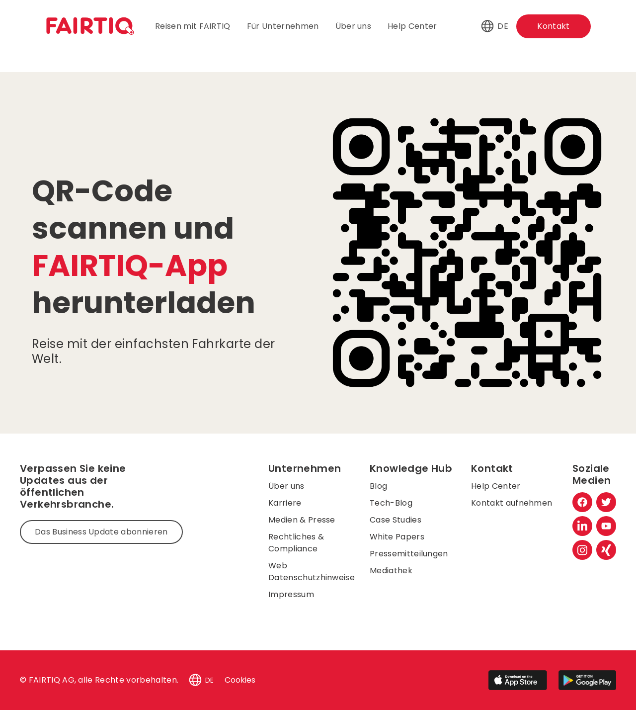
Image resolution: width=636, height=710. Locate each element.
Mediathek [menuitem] (391, 570)
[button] (487, 26)
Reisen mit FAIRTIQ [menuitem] (193, 26)
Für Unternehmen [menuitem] (283, 26)
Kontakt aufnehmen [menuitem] (511, 503)
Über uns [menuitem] (353, 26)
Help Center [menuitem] (412, 26)
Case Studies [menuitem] (395, 520)
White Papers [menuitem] (397, 536)
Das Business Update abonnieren (101, 531)
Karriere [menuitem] (285, 503)
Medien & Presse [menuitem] (301, 520)
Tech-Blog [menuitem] (391, 503)
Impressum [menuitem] (291, 594)
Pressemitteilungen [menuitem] (409, 553)
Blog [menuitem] (378, 486)
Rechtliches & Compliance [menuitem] (296, 542)
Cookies (240, 680)
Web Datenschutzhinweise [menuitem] (311, 571)
